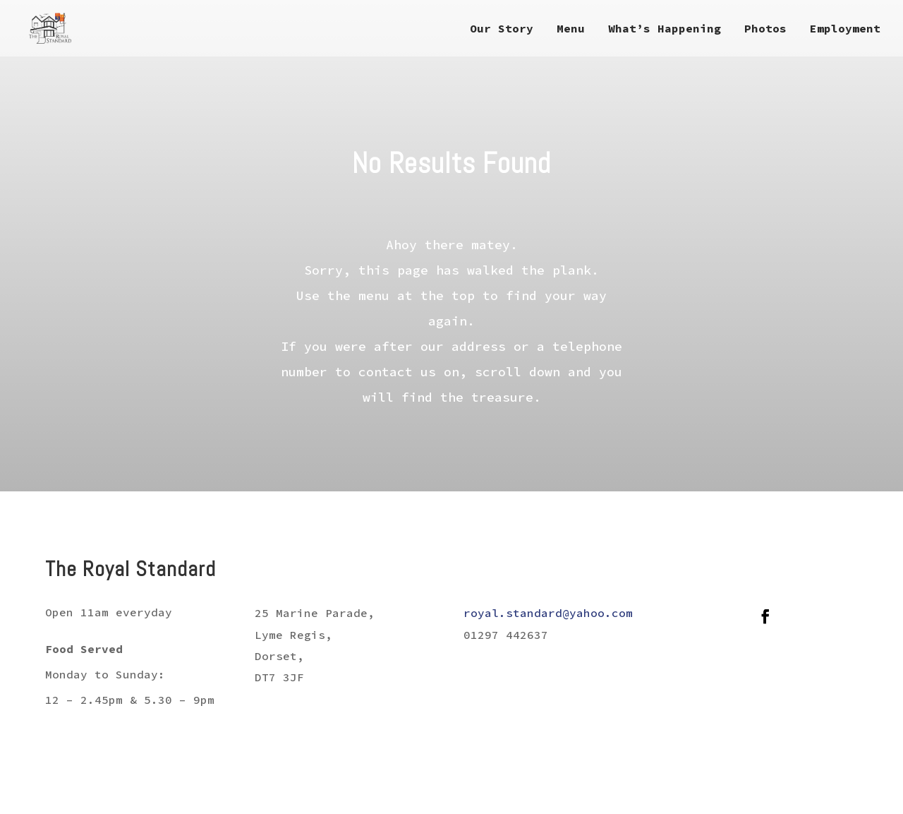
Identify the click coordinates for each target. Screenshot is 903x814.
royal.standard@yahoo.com (548, 613)
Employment (845, 29)
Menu (571, 29)
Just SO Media (826, 792)
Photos (765, 29)
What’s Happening (664, 29)
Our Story (501, 29)
